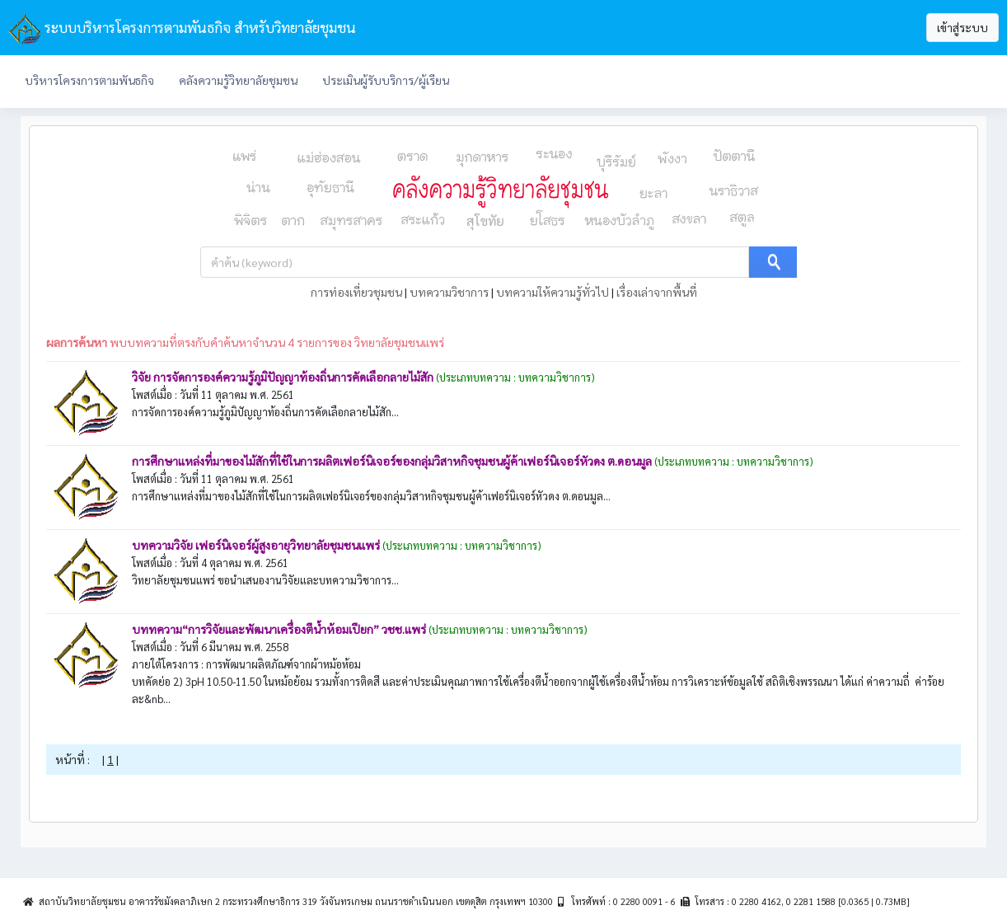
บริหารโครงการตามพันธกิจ (89, 80)
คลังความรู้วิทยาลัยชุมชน (238, 80)
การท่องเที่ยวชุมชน (356, 291)
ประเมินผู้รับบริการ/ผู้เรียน (385, 80)
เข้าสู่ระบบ (962, 27)
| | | (504, 291)
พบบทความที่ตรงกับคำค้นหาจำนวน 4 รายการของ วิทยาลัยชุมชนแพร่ (245, 342)
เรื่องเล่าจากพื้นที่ (656, 291)
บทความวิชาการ (449, 291)
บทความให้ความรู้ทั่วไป (552, 291)
